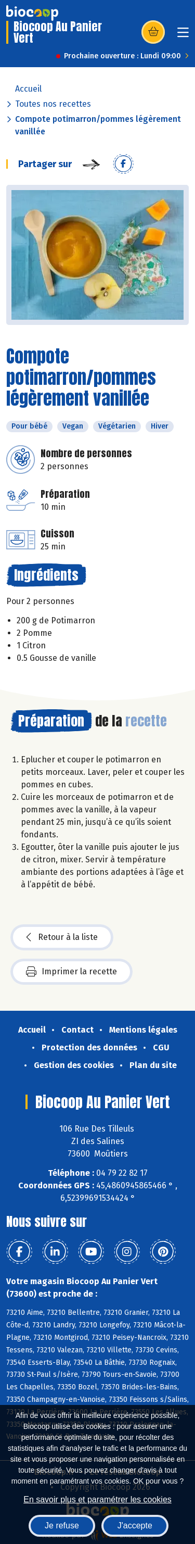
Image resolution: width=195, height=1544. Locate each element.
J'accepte (135, 1525)
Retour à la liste (62, 937)
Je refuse (62, 1525)
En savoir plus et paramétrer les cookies (97, 1499)
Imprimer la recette (71, 971)
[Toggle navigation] (183, 35)
